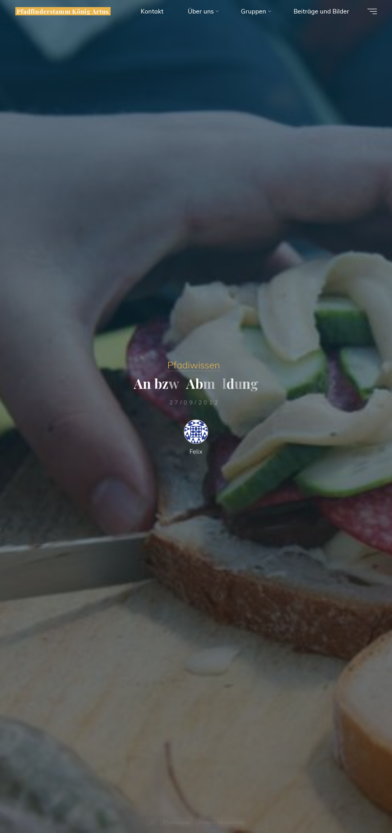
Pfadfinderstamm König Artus (63, 11)
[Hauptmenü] (372, 11)
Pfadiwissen (193, 365)
